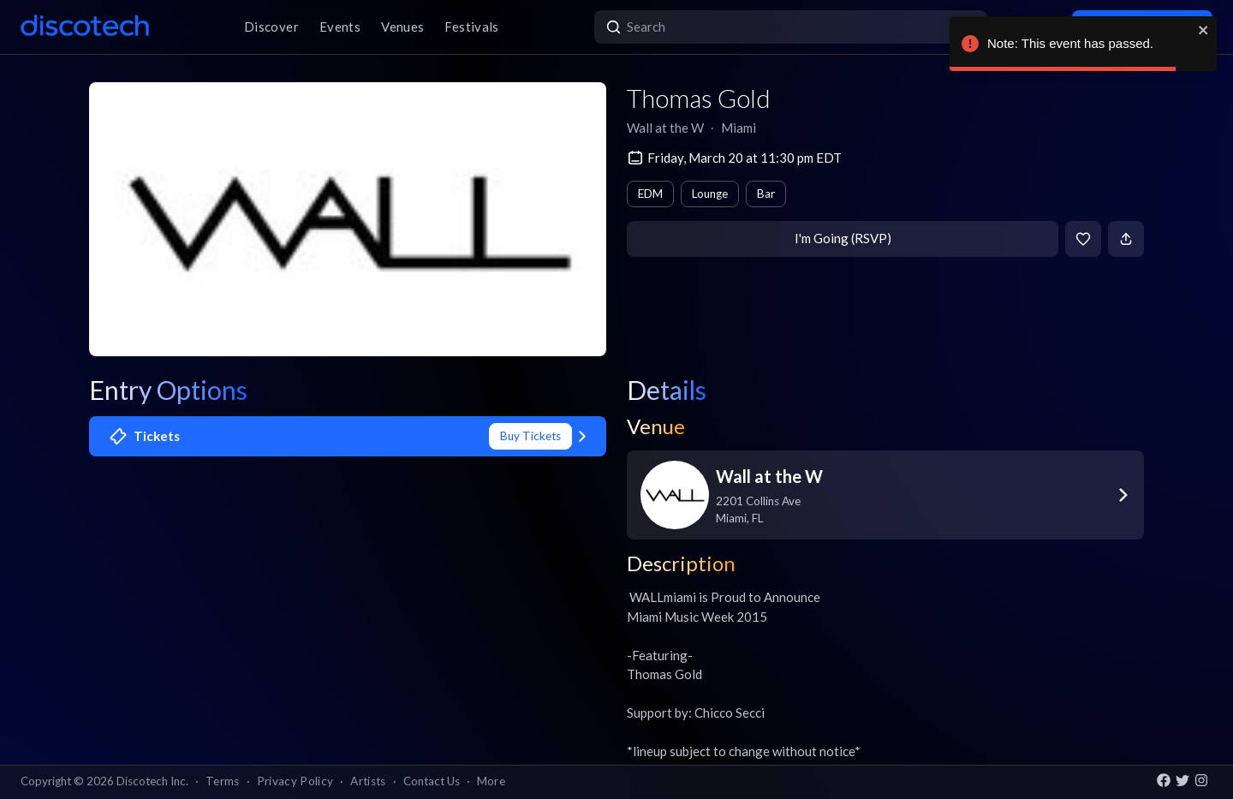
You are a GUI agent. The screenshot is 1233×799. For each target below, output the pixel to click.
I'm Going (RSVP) (843, 238)
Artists (367, 781)
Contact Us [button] (431, 781)
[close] (1204, 30)
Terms (223, 781)
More (491, 781)
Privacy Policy (295, 781)
